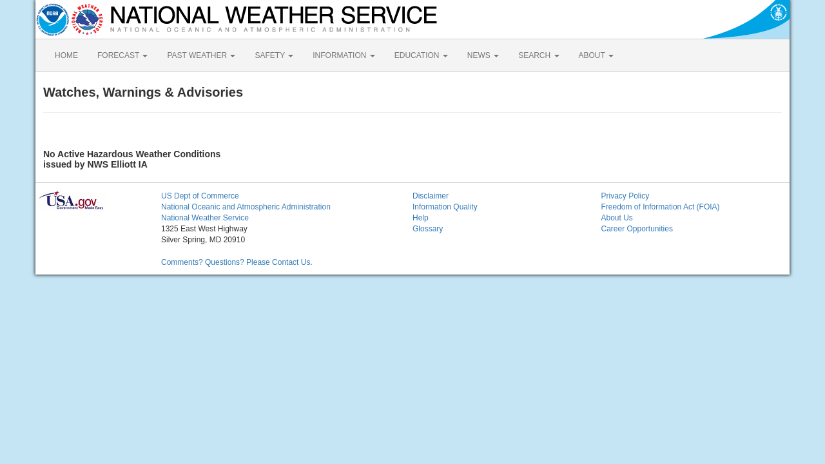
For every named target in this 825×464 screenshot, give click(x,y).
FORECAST (122, 55)
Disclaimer (430, 195)
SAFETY (274, 55)
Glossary (427, 228)
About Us (617, 217)
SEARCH (538, 55)
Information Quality (445, 206)
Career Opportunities (637, 228)
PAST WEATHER (201, 55)
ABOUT (596, 55)
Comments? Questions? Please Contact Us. (237, 262)
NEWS (483, 55)
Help (420, 217)
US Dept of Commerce (200, 195)
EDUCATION (421, 55)
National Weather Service (205, 217)
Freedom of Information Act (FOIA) (660, 206)
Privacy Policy (625, 195)
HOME (66, 55)
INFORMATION (343, 55)
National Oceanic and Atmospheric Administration (246, 206)
